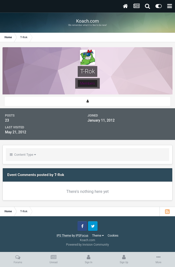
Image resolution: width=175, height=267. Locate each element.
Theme (98, 235)
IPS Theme (64, 235)
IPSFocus (82, 235)
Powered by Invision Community (87, 244)
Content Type (23, 154)
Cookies (113, 235)
